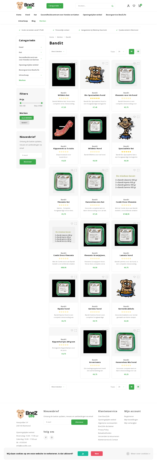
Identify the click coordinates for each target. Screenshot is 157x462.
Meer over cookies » (140, 453)
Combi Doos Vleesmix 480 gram (63, 257)
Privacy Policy (103, 431)
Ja (83, 453)
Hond (27, 16)
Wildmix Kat (63, 97)
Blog (34, 22)
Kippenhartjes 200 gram (63, 343)
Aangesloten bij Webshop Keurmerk (93, 32)
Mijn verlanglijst (130, 425)
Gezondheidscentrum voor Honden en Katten (60, 16)
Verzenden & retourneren (108, 438)
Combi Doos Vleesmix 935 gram (126, 203)
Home (18, 16)
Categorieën (55, 6)
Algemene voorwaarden (107, 425)
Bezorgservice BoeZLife (116, 16)
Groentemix (95, 364)
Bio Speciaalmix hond (95, 97)
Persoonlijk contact (61, 32)
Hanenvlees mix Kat (94, 203)
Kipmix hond (64, 310)
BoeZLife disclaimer (106, 428)
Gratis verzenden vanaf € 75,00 (31, 32)
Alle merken (27, 119)
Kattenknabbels (126, 310)
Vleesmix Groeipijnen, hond (95, 257)
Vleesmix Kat (64, 203)
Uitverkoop (23, 22)
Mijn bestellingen (131, 421)
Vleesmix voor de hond (126, 97)
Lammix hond (126, 257)
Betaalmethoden (104, 435)
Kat (35, 16)
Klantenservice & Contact (108, 441)
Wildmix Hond (95, 150)
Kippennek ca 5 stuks (63, 150)
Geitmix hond (95, 310)
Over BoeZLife (103, 418)
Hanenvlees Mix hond (126, 364)
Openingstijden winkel (92, 16)
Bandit (24, 124)
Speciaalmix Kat (126, 150)
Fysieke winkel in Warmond (127, 32)
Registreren (129, 418)
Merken (42, 22)
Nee (97, 453)
